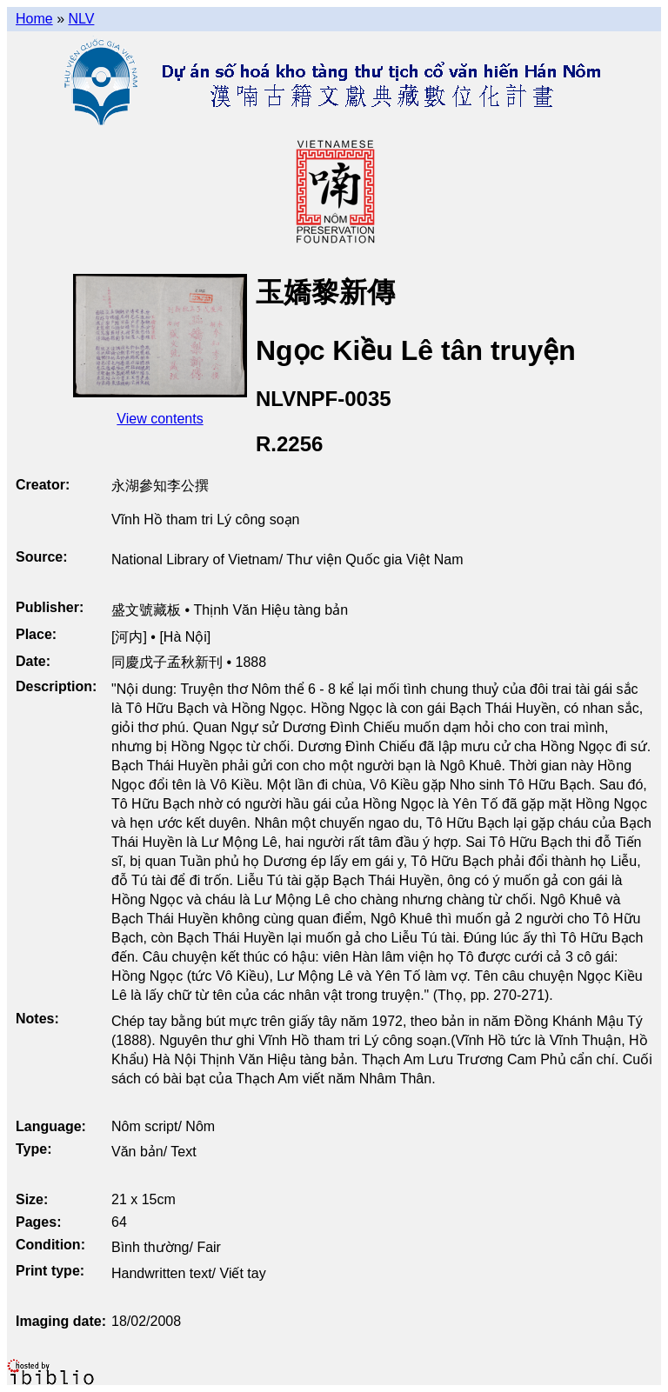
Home (34, 18)
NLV (81, 18)
